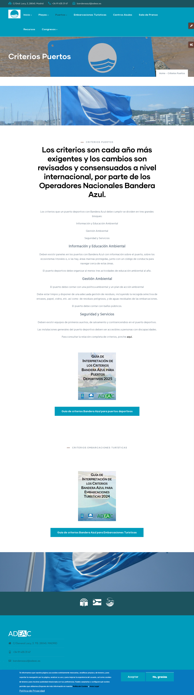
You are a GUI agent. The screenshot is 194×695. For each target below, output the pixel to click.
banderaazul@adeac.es (24, 661)
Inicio (27, 15)
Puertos (61, 15)
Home (162, 73)
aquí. (129, 337)
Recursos (29, 29)
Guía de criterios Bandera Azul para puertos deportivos (97, 411)
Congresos (49, 29)
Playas (43, 15)
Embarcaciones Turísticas (90, 14)
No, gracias (160, 676)
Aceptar (133, 676)
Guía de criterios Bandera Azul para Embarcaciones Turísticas (97, 532)
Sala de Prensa (148, 14)
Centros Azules (122, 14)
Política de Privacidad (32, 691)
